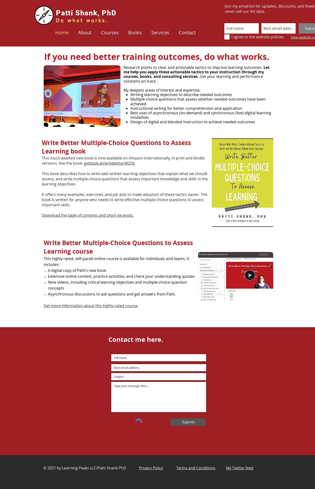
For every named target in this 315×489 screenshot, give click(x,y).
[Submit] (188, 422)
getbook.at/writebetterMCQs (109, 163)
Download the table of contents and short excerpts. (88, 215)
